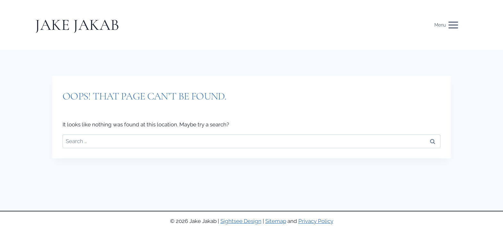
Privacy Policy (315, 221)
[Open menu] (450, 25)
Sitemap (275, 221)
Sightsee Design (240, 221)
